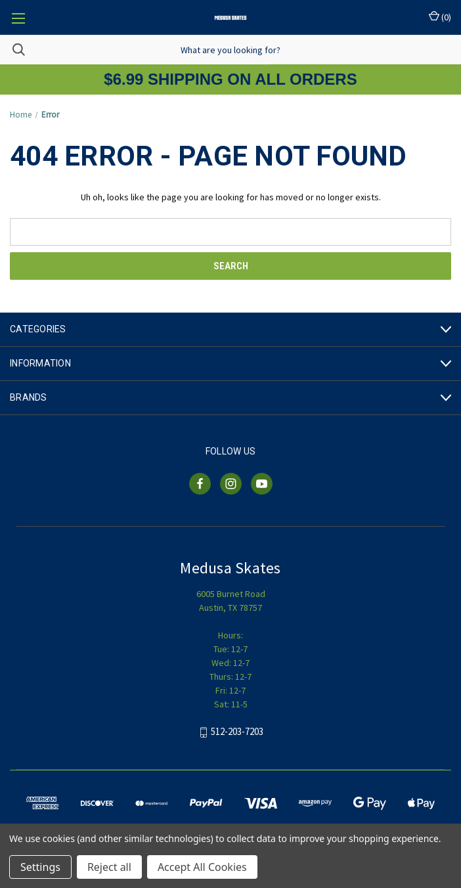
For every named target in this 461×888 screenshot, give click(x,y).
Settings (40, 867)
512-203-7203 (237, 732)
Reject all (109, 867)
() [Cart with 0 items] (440, 17)
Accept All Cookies (202, 867)
